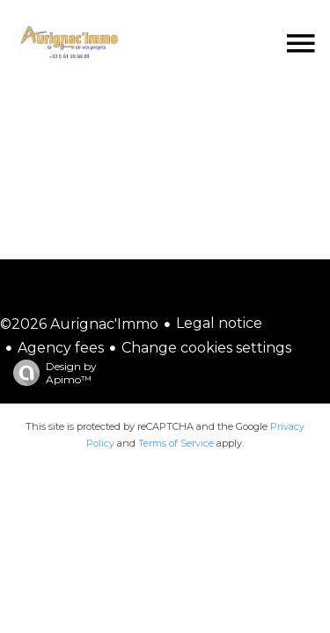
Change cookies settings (206, 347)
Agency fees (61, 347)
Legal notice (219, 323)
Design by (50, 373)
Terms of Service (176, 443)
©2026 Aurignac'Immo (79, 324)
